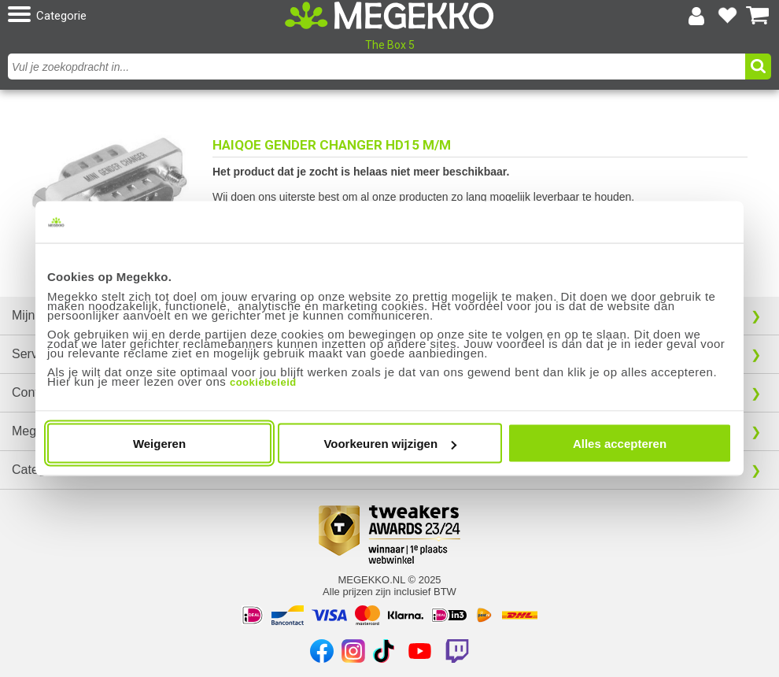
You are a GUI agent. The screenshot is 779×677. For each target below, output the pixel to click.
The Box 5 (390, 45)
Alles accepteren (619, 443)
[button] (132, 15)
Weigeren (159, 443)
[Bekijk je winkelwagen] (757, 15)
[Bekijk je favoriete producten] (727, 15)
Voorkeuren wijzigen (389, 443)
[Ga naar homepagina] (389, 15)
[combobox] (378, 67)
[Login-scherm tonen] (696, 15)
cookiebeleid (263, 382)
